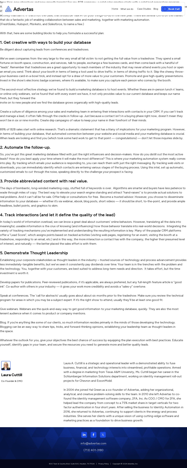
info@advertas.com (93, 443)
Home (115, 8)
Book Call (174, 9)
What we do (127, 9)
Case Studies (144, 8)
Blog (155, 8)
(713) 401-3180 (93, 450)
